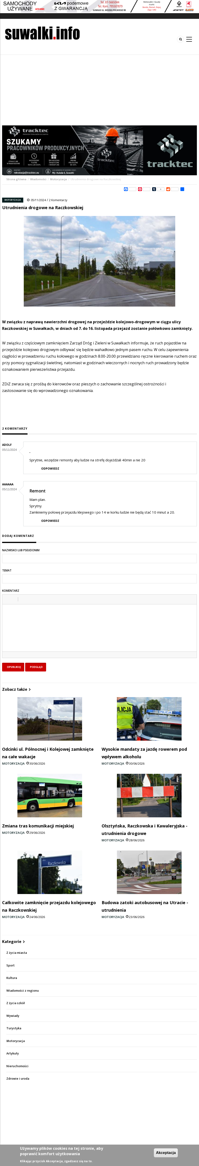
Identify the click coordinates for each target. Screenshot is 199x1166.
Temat (7, 570)
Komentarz (10, 591)
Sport (10, 965)
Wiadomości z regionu (22, 990)
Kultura (11, 978)
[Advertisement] (99, 90)
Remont (37, 491)
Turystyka (13, 1028)
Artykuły (12, 1053)
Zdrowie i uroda (17, 1078)
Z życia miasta (16, 952)
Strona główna (16, 179)
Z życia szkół (15, 1003)
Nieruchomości (17, 1066)
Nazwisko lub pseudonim (21, 550)
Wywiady (12, 1015)
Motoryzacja (58, 179)
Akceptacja (166, 1153)
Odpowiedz (50, 469)
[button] (7, 599)
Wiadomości (38, 179)
